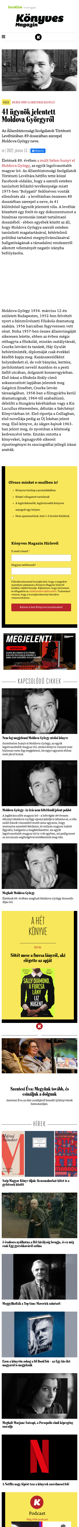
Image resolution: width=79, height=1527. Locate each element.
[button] (3, 37)
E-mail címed (20, 552)
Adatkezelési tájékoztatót (43, 591)
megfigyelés (49, 102)
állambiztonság (35, 102)
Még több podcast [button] (37, 1519)
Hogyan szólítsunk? (23, 565)
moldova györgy (19, 102)
